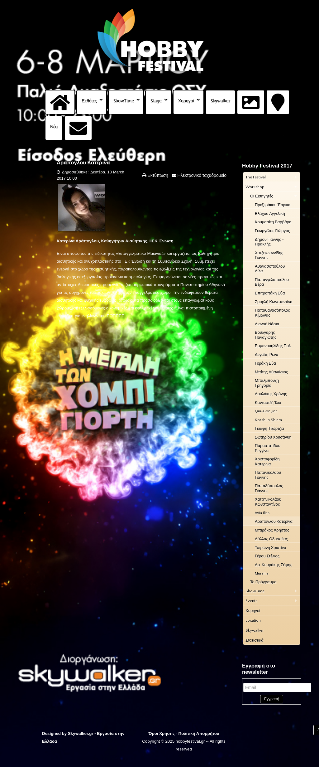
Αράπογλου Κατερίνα (83, 163)
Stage (156, 100)
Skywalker (220, 100)
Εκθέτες (89, 100)
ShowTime (123, 100)
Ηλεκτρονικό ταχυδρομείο (201, 175)
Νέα (54, 126)
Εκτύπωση (157, 175)
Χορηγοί (186, 100)
